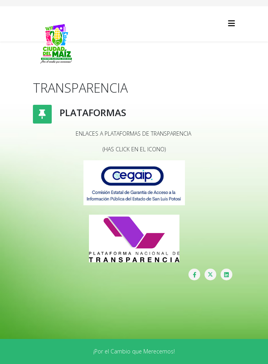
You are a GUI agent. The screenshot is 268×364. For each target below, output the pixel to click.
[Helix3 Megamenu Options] (231, 23)
